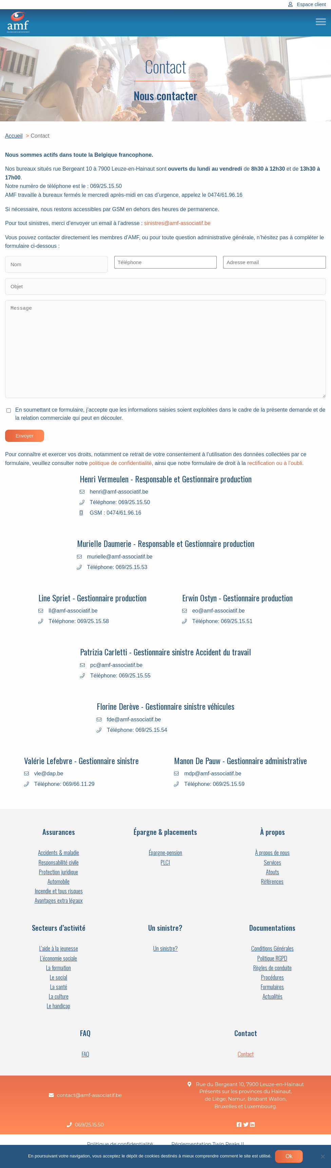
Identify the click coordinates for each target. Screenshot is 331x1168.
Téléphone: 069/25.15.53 (117, 567)
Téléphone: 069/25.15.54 (137, 730)
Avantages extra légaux (59, 900)
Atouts (272, 872)
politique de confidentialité (120, 463)
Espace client (311, 4)
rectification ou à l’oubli (274, 463)
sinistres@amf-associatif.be (177, 223)
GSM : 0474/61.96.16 (115, 513)
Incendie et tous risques (59, 891)
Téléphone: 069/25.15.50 (120, 502)
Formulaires (272, 987)
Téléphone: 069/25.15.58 (78, 621)
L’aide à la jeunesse (58, 948)
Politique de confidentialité (120, 1144)
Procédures (272, 977)
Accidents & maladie (58, 852)
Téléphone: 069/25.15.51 (222, 621)
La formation (58, 968)
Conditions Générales (272, 948)
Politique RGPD (272, 958)
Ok (289, 1156)
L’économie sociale (58, 958)
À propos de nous (272, 852)
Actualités (272, 996)
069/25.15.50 (89, 1125)
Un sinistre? (165, 948)
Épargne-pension (165, 852)
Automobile (58, 881)
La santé (58, 987)
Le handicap (58, 1006)
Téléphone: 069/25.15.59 (214, 784)
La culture (59, 996)
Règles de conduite (272, 968)
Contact (246, 1054)
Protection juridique (58, 872)
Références (272, 881)
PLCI (165, 862)
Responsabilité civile (59, 862)
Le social (58, 977)
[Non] (322, 1156)
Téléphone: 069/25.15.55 (120, 676)
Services (272, 862)
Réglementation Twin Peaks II (207, 1144)
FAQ (85, 1054)
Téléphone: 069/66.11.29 (64, 784)
